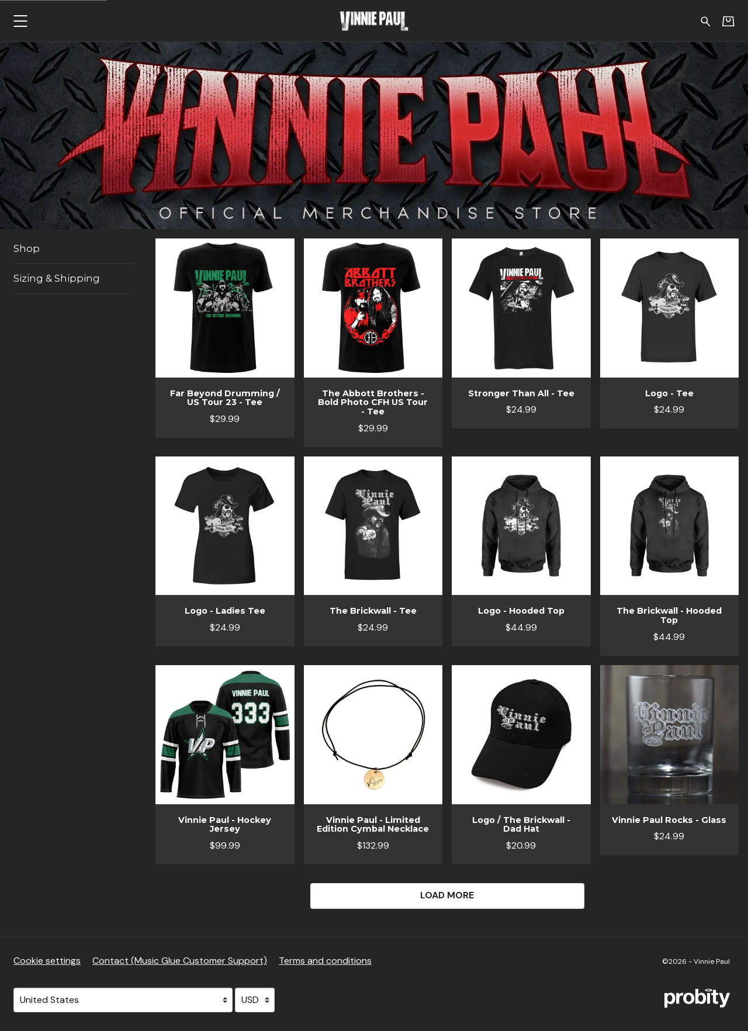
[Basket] (728, 21)
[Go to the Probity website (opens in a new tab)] (697, 998)
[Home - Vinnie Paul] (374, 20)
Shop (26, 248)
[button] (20, 21)
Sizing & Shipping (56, 278)
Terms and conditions (325, 960)
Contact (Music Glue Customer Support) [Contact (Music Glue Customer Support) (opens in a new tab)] (179, 960)
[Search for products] (706, 20)
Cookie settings (47, 960)
